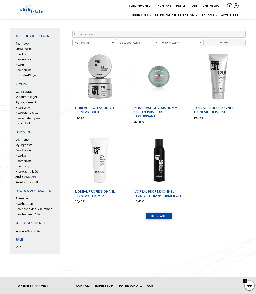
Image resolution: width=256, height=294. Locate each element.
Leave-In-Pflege (26, 75)
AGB (150, 285)
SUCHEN (224, 42)
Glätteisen (22, 198)
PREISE (181, 6)
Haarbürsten (24, 204)
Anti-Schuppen (25, 177)
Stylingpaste (23, 145)
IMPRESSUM (104, 285)
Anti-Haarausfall (26, 182)
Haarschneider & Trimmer (33, 209)
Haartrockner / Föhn (29, 214)
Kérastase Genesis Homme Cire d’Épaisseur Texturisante (156, 111)
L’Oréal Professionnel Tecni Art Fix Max (95, 192)
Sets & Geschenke (27, 231)
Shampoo (22, 43)
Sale (18, 247)
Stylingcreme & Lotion (30, 102)
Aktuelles (230, 15)
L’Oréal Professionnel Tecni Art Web (95, 109)
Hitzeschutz (23, 123)
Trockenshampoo (27, 118)
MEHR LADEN (159, 214)
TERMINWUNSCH (141, 6)
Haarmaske (23, 59)
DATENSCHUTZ (130, 285)
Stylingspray (23, 92)
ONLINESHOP (211, 6)
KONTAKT (164, 6)
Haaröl (20, 65)
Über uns (140, 15)
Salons (208, 15)
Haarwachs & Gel (27, 113)
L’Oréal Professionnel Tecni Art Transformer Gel (158, 192)
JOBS (194, 6)
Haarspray (22, 107)
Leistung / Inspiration (175, 15)
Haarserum (23, 70)
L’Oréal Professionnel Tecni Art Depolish (214, 109)
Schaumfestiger (26, 97)
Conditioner (23, 49)
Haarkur (20, 54)
